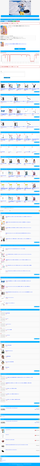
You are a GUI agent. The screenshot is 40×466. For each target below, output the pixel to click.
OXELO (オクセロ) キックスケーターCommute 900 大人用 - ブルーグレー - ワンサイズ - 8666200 (4, 139)
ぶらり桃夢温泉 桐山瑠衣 (18, 163)
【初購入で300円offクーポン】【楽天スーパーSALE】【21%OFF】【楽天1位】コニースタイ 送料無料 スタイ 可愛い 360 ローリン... (19, 216)
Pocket (18, 21)
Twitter (10, 21)
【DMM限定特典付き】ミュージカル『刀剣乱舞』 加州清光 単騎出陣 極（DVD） (27, 189)
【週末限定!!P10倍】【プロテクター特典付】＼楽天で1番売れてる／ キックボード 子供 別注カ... (20, 139)
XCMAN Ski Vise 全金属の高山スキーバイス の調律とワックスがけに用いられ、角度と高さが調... (4, 114)
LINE (14, 21)
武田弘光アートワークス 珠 (34, 175)
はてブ (2, 21)
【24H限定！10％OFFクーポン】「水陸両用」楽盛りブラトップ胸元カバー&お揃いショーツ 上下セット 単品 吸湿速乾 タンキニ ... (18, 238)
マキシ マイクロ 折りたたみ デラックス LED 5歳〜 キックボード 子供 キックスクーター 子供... (35, 139)
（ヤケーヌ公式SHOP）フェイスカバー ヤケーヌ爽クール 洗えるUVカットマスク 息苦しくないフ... (20, 89)
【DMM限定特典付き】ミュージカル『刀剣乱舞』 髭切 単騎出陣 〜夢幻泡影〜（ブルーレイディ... (20, 189)
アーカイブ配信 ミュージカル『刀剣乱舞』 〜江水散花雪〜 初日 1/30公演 (13, 399)
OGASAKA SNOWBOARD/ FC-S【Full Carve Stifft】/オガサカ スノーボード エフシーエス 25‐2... (20, 114)
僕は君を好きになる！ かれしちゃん (11, 163)
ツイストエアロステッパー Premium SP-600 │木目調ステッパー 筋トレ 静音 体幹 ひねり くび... (27, 89)
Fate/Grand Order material (3, 175)
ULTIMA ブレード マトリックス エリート (10, 297)
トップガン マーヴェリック (19, 151)
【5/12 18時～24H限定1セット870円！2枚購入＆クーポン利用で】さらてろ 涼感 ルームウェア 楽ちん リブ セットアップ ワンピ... (18, 227)
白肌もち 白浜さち (33, 163)
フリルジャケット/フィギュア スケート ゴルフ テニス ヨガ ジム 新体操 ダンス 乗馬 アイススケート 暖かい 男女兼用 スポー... (18, 286)
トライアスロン (37, 409)
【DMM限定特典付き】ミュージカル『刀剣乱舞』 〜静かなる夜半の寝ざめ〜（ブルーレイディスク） (12, 189)
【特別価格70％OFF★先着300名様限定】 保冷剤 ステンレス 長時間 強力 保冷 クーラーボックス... (12, 89)
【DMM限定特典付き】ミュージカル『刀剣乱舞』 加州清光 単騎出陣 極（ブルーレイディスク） (4, 189)
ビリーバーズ (9, 151)
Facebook (6, 21)
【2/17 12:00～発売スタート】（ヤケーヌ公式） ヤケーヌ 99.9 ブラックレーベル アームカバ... (4, 89)
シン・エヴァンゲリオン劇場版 (27, 151)
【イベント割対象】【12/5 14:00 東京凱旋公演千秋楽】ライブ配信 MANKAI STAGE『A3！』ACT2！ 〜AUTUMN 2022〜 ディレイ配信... (19, 377)
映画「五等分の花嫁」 (3, 151)
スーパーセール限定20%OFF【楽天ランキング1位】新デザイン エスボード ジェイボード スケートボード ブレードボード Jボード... (19, 254)
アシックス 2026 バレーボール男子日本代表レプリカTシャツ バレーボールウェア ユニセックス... (35, 89)
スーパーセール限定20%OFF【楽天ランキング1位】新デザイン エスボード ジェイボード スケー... (12, 139)
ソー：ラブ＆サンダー (34, 151)
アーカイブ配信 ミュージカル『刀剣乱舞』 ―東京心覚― (11, 388)
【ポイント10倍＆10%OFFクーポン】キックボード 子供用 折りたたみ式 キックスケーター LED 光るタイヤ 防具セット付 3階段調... (19, 265)
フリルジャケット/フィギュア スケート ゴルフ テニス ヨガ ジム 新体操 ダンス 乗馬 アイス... (12, 114)
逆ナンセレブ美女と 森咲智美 (3, 163)
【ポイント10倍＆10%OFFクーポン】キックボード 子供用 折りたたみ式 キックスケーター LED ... (27, 139)
